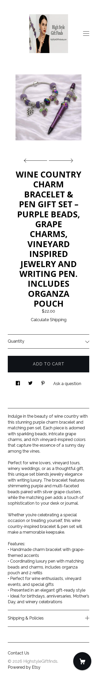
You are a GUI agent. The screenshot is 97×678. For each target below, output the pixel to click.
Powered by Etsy (24, 667)
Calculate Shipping (48, 319)
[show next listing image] (60, 159)
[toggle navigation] (86, 33)
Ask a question (67, 383)
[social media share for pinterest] (43, 382)
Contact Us (18, 653)
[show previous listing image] (37, 159)
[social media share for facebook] (18, 382)
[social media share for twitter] (30, 382)
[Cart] (82, 661)
